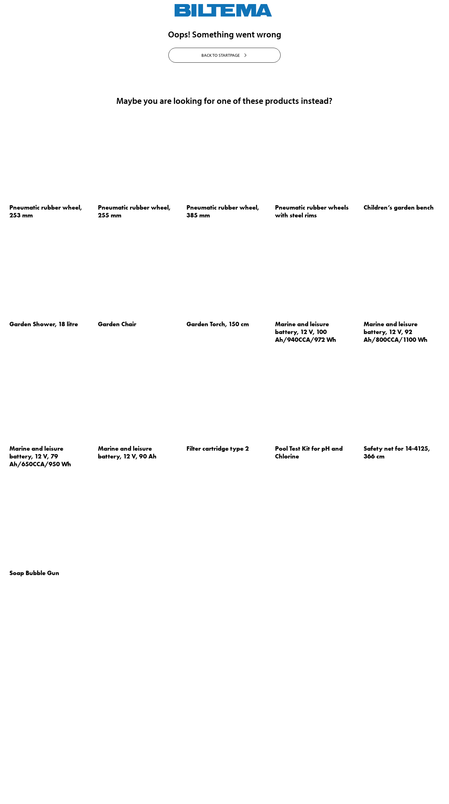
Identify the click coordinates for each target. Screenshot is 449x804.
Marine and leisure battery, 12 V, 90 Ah (127, 639)
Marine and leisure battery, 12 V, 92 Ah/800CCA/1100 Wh (395, 519)
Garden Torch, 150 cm (217, 511)
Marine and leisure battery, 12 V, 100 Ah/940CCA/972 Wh (305, 519)
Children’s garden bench (399, 394)
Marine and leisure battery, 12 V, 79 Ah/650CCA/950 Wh (40, 643)
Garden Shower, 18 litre (43, 511)
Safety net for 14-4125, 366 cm (397, 639)
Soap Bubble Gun (34, 760)
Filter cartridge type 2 (217, 636)
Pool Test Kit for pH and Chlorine (309, 639)
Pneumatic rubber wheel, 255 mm (134, 398)
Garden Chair (117, 511)
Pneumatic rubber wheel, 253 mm (45, 398)
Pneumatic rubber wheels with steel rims (312, 398)
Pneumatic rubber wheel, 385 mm (222, 398)
